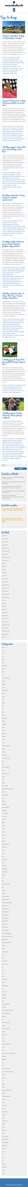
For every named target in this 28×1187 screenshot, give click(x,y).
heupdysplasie (6, 280)
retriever (10, 221)
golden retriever (6, 131)
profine (3, 1077)
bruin (3, 712)
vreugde (12, 458)
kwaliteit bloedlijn (6, 228)
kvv (3, 988)
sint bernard (5, 1121)
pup (3, 1081)
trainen (8, 333)
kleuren (4, 328)
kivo (3, 970)
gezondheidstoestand (11, 388)
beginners (9, 321)
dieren (3, 770)
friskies (3, 825)
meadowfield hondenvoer (8, 1010)
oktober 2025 (5, 554)
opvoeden (14, 181)
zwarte (3, 1173)
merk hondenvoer (6, 1022)
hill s (3, 878)
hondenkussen (5, 914)
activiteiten (20, 221)
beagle (3, 684)
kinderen (23, 226)
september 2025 (5, 557)
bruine (3, 715)
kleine (3, 976)
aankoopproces (6, 59)
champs (4, 752)
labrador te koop (21, 228)
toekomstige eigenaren (15, 392)
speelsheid (9, 231)
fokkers (12, 178)
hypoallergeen (5, 951)
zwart (13, 337)
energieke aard (6, 222)
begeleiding (5, 176)
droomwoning (6, 61)
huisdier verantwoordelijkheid (10, 135)
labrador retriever (6, 137)
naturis (3, 1041)
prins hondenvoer (6, 1068)
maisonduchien (6, 508)
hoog (3, 948)
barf (3, 675)
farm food (4, 816)
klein (3, 973)
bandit (3, 668)
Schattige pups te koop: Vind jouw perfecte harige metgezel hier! (13, 362)
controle (20, 387)
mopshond (4, 1034)
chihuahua (4, 755)
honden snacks (5, 899)
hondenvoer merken (6, 942)
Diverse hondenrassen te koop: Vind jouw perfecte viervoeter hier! (14, 103)
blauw (3, 696)
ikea (3, 954)
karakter (18, 226)
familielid (16, 446)
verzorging (16, 335)
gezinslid (16, 178)
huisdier (13, 226)
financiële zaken (14, 61)
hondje (3, 945)
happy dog (4, 868)
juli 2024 (4, 600)
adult (3, 650)
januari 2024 (5, 618)
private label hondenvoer (7, 1071)
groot (3, 853)
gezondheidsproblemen (8, 276)
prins (3, 1065)
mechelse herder (5, 1013)
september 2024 (5, 594)
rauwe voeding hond (6, 1090)
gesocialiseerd (6, 324)
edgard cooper (5, 795)
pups (12, 331)
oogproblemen (17, 281)
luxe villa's (9, 64)
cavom (3, 739)
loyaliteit (4, 230)
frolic (3, 828)
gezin (21, 130)
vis (2, 1154)
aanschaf (22, 438)
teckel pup (4, 1130)
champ (3, 748)
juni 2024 (4, 603)
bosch (3, 702)
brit (3, 708)
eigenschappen (6, 130)
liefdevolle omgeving (7, 330)
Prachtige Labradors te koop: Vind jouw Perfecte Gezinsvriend (13, 197)
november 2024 (5, 588)
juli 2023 (4, 637)
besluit (10, 176)
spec (3, 453)
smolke (3, 1124)
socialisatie (13, 183)
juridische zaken (20, 62)
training (23, 183)
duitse (3, 782)
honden (3, 893)
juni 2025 (4, 566)
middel (3, 1025)
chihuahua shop (5, 758)
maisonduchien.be (14, 5)
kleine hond (4, 979)
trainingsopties (6, 185)
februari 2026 (5, 541)
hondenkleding (5, 911)
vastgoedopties (14, 71)
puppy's (4, 231)
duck (3, 779)
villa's (15, 73)
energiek (4, 322)
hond (3, 890)
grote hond (4, 859)
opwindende (10, 451)
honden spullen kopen (7, 902)
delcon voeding (5, 767)
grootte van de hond (10, 447)
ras (3, 392)
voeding (4, 189)
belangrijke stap (17, 442)
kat (2, 958)
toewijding (19, 455)
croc (3, 761)
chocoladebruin (20, 321)
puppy (23, 181)
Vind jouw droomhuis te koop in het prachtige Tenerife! (13, 37)
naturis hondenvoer (6, 1044)
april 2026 (4, 535)
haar (3, 862)
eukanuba (4, 810)
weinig (3, 1164)
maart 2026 (4, 538)
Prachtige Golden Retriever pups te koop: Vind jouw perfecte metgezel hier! (13, 244)
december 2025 (5, 548)
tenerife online (18, 70)
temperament (13, 453)
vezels (3, 1151)
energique (4, 804)
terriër (3, 1133)
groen (3, 850)
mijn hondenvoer (6, 1028)
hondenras (21, 131)
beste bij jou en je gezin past (13, 444)
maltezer (4, 1007)
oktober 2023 (5, 628)
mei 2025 (4, 569)
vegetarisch (4, 1145)
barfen (3, 681)
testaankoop (5, 1139)
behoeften (19, 440)
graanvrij (4, 847)
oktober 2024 (5, 591)
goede (3, 841)
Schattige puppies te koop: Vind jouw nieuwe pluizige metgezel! (12, 415)
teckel (3, 1127)
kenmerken (21, 135)
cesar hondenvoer (6, 745)
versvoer (4, 1148)
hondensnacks (5, 930)
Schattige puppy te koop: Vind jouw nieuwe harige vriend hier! (13, 149)
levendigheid (22, 447)
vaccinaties (14, 185)
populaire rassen (12, 140)
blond (13, 321)
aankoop (4, 269)
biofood (4, 693)
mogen (3, 1031)
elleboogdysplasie (19, 271)
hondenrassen (11, 126)
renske (3, 1093)
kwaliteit (4, 994)
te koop (20, 68)
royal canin (4, 1105)
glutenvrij (4, 835)
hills (3, 887)
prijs (22, 281)
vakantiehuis (5, 71)
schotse (4, 1108)
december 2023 (5, 621)
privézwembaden (13, 68)
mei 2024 (4, 606)
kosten (18, 180)
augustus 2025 (5, 560)
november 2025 (5, 551)
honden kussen (5, 896)
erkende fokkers (15, 130)
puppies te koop (18, 451)
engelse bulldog (5, 807)
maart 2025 (4, 575)
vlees (3, 1157)
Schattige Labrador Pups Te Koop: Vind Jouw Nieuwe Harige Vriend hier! (13, 296)
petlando (4, 1059)
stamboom (12, 285)
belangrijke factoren (7, 442)
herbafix (4, 875)
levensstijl (14, 137)
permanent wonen (15, 66)
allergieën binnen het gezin (9, 440)
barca (3, 672)
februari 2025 (5, 578)
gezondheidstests (19, 276)
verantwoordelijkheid (7, 187)
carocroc (4, 736)
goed (3, 838)
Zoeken (3, 465)
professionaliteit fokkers (17, 230)
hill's (3, 881)
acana (3, 647)
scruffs (3, 1114)
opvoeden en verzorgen (14, 139)
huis (17, 447)
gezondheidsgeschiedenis (9, 180)
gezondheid (16, 224)
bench (3, 687)
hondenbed (4, 905)
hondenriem (4, 924)
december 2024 (5, 585)
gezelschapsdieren (15, 324)
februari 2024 (5, 615)
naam (3, 1037)
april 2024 (4, 609)
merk (3, 1019)
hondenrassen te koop (16, 133)
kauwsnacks (5, 964)
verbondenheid (18, 187)
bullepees (4, 724)
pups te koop (21, 390)
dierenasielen (12, 128)
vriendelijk (5, 337)
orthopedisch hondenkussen (8, 1053)
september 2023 (5, 631)
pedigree (4, 1056)
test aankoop (5, 1136)
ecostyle (4, 791)
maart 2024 (4, 612)
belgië (13, 269)
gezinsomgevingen (7, 224)
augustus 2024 (5, 597)
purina (3, 1087)
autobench (4, 665)
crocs (3, 764)
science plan (5, 1111)
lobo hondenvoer (6, 1004)
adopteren (12, 174)
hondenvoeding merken (7, 936)
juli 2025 (4, 563)
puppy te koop (6, 183)
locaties (4, 64)
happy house (5, 871)
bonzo (3, 699)
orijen (3, 1050)
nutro (3, 1047)
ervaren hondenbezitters (13, 322)
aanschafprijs (6, 174)
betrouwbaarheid (20, 269)
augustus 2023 (5, 634)
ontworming (8, 181)
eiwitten (4, 801)
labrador (14, 228)
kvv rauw (4, 991)
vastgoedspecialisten (7, 73)
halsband (4, 865)
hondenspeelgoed (6, 933)
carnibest (4, 733)
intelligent (18, 326)
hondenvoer (4, 939)
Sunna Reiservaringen (8, 518)
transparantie (18, 233)
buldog (3, 721)
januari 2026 (5, 545)
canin (3, 730)
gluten (3, 831)
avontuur (18, 174)
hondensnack (5, 927)
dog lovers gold (5, 773)
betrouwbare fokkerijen (19, 176)
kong (3, 982)
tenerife (12, 70)
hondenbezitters (6, 226)
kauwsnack (4, 961)
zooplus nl (4, 1167)
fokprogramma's (10, 272)
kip (2, 967)
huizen (21, 61)
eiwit (3, 798)
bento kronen (5, 690)
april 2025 (4, 572)
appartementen (15, 59)
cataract (4, 271)
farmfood (4, 819)
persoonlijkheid (6, 331)
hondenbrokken (5, 908)
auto (3, 662)
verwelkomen (5, 458)
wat (3, 1160)
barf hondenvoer (6, 678)
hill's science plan (6, 884)
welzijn (10, 235)
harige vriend (14, 131)
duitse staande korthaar (7, 788)
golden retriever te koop (17, 278)
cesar (3, 742)
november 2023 (5, 625)
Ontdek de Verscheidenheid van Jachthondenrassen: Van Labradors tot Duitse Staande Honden (12, 497)
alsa (3, 656)
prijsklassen (5, 68)
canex (3, 727)
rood (3, 1102)
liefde (3, 449)
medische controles (7, 281)
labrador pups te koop (17, 328)
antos (3, 659)
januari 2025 (5, 581)
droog (3, 776)
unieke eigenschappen (8, 456)
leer (3, 1001)
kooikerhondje (5, 985)
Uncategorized (11, 57)
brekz (3, 705)
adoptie (9, 269)
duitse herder (20, 128)
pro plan (4, 1074)
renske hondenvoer (6, 1096)
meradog (4, 1016)
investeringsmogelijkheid (8, 62)
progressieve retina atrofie (9, 283)
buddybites (4, 718)
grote (3, 856)
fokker (12, 222)
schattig (16, 331)
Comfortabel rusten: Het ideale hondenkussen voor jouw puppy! (13, 509)
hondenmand (5, 918)
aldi (3, 653)
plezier (19, 181)
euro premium (5, 813)
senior (3, 1117)
